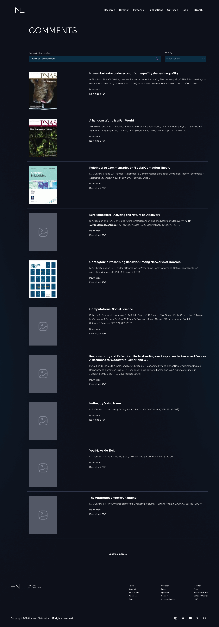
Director (124, 10)
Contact (164, 596)
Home (131, 586)
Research (109, 10)
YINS (196, 599)
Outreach (172, 10)
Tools (185, 10)
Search (198, 10)
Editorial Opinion (201, 596)
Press (196, 589)
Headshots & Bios (201, 592)
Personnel (139, 10)
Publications (156, 10)
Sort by (168, 52)
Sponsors (165, 592)
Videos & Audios (168, 599)
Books (163, 589)
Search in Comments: (39, 53)
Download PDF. (97, 93)
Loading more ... (118, 554)
